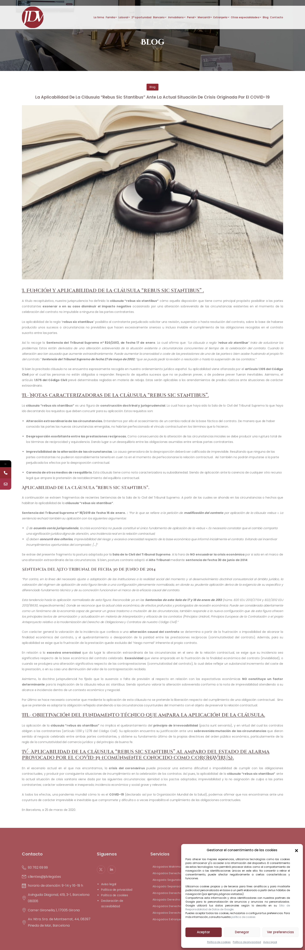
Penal (191, 17)
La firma (99, 17)
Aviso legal (270, 942)
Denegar (242, 932)
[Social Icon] (101, 869)
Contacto (276, 17)
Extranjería (220, 17)
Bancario (159, 17)
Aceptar (203, 932)
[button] (296, 850)
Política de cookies (219, 942)
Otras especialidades (245, 17)
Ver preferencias (280, 932)
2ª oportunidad (141, 17)
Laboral (123, 17)
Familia (110, 17)
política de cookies (243, 917)
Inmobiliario (176, 17)
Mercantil (204, 17)
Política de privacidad (247, 942)
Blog (265, 17)
